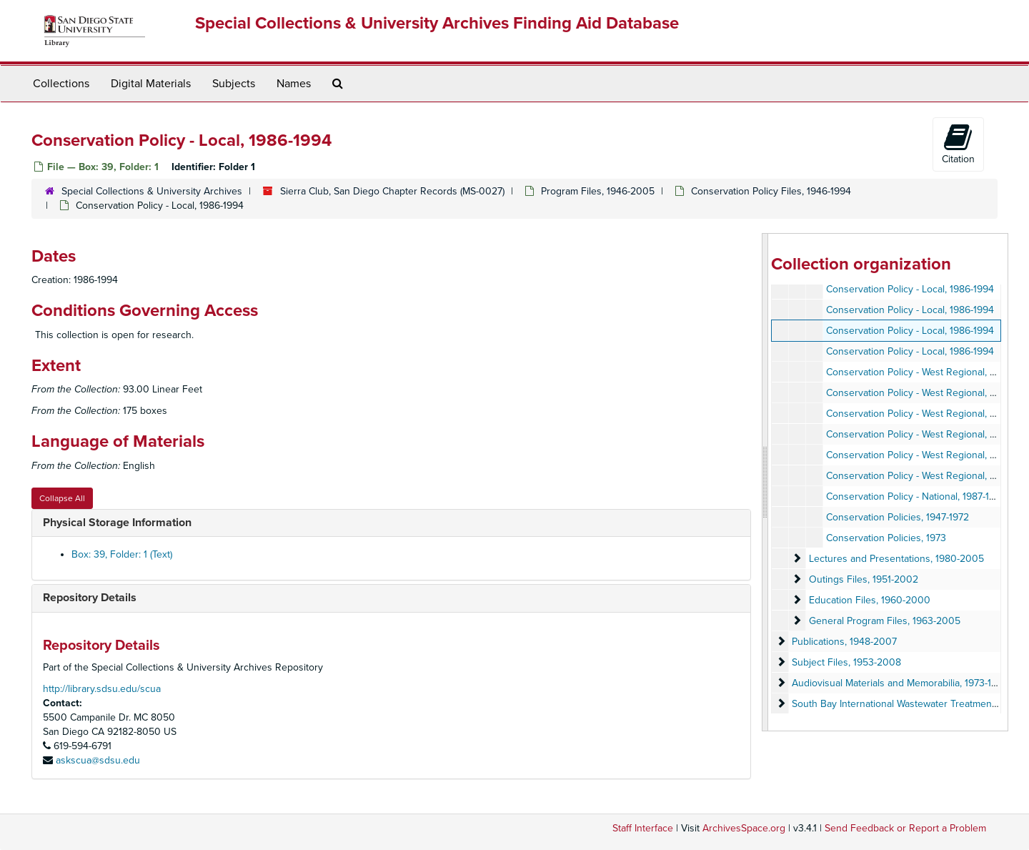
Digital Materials (151, 83)
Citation (958, 143)
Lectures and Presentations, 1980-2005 (896, 559)
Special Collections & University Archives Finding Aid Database (437, 23)
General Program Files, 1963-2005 (884, 621)
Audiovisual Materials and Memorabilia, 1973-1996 (900, 683)
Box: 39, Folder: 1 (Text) (121, 554)
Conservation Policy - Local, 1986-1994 (910, 289)
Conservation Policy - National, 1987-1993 (916, 496)
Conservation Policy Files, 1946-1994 (771, 191)
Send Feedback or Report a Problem (905, 828)
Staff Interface (642, 828)
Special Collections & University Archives (151, 191)
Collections (61, 83)
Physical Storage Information (117, 522)
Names (294, 83)
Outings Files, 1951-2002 (863, 579)
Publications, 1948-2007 (844, 642)
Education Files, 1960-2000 (869, 600)
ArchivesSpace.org (743, 828)
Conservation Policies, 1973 (886, 538)
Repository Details (89, 597)
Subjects (233, 83)
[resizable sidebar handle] (765, 482)
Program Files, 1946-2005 (598, 191)
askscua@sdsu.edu (98, 760)
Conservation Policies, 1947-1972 (897, 517)
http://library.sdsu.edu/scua (102, 689)
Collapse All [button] (62, 498)
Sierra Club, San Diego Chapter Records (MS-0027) (392, 191)
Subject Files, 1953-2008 (846, 662)
